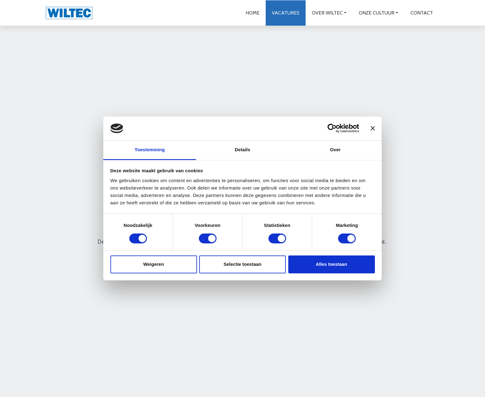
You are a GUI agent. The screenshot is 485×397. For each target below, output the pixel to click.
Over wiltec (326, 12)
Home (252, 12)
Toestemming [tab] (150, 149)
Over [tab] (335, 149)
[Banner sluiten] (373, 128)
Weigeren (153, 264)
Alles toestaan (331, 264)
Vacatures (285, 12)
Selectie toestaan (243, 264)
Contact (421, 12)
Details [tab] (242, 149)
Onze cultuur (376, 12)
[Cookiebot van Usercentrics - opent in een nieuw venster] (332, 128)
